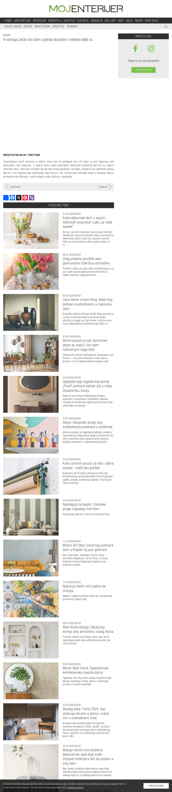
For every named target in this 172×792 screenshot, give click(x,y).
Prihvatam (156, 785)
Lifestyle (58, 26)
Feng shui (151, 20)
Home (8, 20)
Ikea (120, 20)
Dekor (139, 20)
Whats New (42, 26)
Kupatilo (69, 20)
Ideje (129, 20)
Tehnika (72, 26)
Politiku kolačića (75, 787)
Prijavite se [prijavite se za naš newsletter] (144, 70)
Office (28, 26)
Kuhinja (83, 20)
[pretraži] (166, 27)
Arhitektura (22, 20)
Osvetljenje (13, 26)
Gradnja (97, 20)
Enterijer (39, 20)
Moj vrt (110, 20)
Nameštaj (55, 20)
